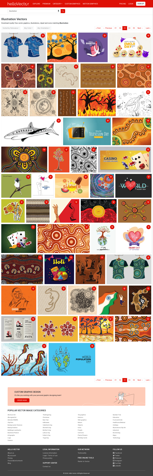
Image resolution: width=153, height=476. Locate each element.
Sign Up (140, 4)
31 (116, 28)
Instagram (117, 461)
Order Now (22, 400)
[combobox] (11, 28)
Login (130, 4)
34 (129, 28)
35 (134, 28)
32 (120, 28)
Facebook (117, 453)
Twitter (116, 455)
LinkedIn (117, 466)
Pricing (122, 4)
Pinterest (117, 458)
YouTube (117, 463)
